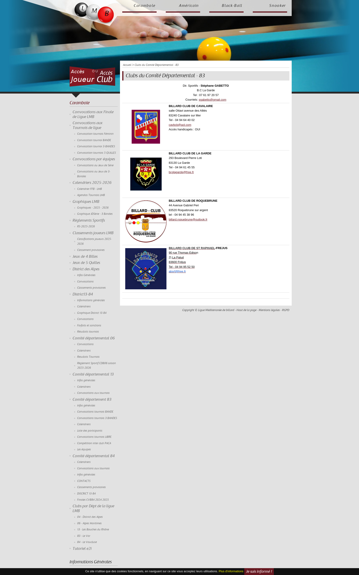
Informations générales (91, 300)
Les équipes (84, 449)
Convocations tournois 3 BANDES (97, 418)
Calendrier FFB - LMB (89, 189)
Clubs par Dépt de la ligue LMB (93, 508)
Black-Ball (232, 5)
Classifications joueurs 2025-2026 (94, 241)
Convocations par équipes (94, 159)
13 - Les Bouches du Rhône (93, 529)
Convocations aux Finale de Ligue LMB (93, 114)
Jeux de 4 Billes (85, 256)
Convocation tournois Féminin (95, 133)
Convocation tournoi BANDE (94, 140)
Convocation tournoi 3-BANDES (96, 146)
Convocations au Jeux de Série (95, 165)
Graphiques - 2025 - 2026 (93, 207)
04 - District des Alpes (90, 517)
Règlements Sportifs (89, 220)
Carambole (144, 5)
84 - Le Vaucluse (87, 542)
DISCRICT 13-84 (86, 493)
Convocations (85, 281)
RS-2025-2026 (86, 226)
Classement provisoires (91, 250)
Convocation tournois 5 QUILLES (96, 152)
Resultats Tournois (88, 356)
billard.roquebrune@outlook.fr (188, 219)
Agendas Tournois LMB (91, 195)
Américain (189, 5)
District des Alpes (86, 269)
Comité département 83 (92, 399)
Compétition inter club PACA (94, 443)
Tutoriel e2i (82, 548)
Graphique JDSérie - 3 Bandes (95, 213)
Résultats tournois (88, 331)
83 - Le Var (83, 536)
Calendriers (84, 306)
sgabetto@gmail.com (212, 99)
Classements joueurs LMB (93, 233)
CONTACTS (83, 481)
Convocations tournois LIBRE (94, 436)
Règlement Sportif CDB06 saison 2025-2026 (96, 365)
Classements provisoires (91, 287)
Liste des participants (89, 430)
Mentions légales (269, 310)
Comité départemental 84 (94, 456)
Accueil (127, 65)
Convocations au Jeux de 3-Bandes (93, 174)
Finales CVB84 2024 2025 (93, 499)
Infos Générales (86, 275)
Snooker (277, 5)
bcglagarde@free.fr (181, 172)
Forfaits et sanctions (89, 325)
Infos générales (86, 380)
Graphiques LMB (86, 201)
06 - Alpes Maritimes (89, 523)
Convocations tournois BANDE (95, 411)
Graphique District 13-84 (91, 313)
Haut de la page (246, 310)
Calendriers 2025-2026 (92, 182)
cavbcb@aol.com (180, 124)
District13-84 (83, 294)
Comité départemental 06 (94, 338)
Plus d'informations (231, 571)
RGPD (285, 310)
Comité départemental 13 (93, 374)
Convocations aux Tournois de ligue (88, 125)
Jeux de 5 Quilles (86, 263)
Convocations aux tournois (93, 393)
